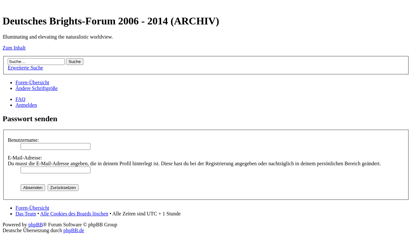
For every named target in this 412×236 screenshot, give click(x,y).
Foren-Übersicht (32, 82)
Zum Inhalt (14, 47)
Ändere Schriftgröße (36, 88)
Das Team (25, 213)
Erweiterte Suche (25, 67)
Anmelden (26, 105)
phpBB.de (73, 230)
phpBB (35, 224)
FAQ (20, 99)
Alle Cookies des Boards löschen (74, 213)
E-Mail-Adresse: (25, 157)
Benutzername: (23, 140)
